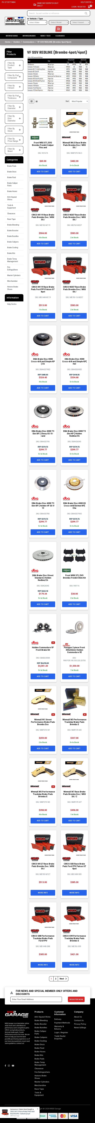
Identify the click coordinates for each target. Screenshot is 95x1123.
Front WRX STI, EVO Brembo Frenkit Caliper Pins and (43, 145)
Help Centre (11, 304)
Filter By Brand (14, 150)
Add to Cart (43, 171)
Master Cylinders (13, 275)
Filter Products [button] (11, 53)
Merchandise (12, 281)
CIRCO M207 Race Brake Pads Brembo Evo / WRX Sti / (74, 217)
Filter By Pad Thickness (14, 97)
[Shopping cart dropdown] (90, 7)
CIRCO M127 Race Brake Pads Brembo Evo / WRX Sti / (43, 866)
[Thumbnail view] (31, 101)
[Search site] (86, 13)
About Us (78, 1017)
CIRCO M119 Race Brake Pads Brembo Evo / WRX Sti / (43, 217)
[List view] (36, 101)
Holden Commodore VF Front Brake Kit (43, 648)
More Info (43, 893)
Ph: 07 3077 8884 (8, 2)
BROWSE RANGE (12, 36)
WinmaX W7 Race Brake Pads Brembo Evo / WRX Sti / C (74, 794)
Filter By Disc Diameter (14, 118)
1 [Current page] (51, 979)
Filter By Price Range (14, 140)
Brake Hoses (12, 191)
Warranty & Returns (59, 1027)
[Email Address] (36, 999)
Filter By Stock (14, 129)
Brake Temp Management (12, 260)
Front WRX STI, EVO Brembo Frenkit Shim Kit (74, 576)
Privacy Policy (80, 1024)
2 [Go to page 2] (55, 979)
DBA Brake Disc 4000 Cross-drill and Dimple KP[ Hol (74, 361)
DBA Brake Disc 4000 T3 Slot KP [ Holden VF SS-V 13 (43, 505)
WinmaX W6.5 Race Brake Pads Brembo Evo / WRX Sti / (74, 145)
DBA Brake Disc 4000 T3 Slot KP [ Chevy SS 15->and (43, 433)
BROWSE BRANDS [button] (29, 36)
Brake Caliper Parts (12, 184)
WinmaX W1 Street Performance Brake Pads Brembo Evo (43, 721)
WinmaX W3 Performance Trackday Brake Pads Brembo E (74, 721)
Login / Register (78, 7)
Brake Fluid (11, 177)
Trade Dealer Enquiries (60, 1037)
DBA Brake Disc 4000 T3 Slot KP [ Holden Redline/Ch (74, 433)
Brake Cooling (12, 248)
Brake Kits (11, 253)
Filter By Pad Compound (14, 76)
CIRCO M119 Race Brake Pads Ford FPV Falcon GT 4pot (43, 289)
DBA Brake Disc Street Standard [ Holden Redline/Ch (42, 577)
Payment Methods (62, 1023)
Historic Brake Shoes (12, 288)
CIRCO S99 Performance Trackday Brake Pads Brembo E (74, 938)
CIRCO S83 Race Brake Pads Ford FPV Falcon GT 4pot (74, 866)
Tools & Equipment (11, 206)
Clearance (60, 36)
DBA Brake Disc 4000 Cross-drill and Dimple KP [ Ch (43, 361)
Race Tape (11, 219)
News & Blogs (80, 1027)
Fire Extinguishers (12, 268)
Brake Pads (11, 166)
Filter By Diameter (14, 107)
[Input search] (55, 13)
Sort (67, 101)
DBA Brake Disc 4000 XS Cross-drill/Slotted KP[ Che (74, 505)
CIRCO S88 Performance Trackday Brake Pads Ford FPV (42, 938)
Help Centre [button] (86, 2)
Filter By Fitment (14, 86)
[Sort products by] (79, 101)
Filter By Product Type (14, 65)
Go (58, 29)
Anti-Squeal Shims (12, 198)
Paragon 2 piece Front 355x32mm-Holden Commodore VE (74, 649)
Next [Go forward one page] (63, 979)
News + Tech (45, 36)
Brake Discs (11, 172)
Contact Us (79, 1020)
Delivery (57, 1019)
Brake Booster (12, 231)
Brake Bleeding (13, 225)
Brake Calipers (13, 242)
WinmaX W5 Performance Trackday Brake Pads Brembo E (43, 794)
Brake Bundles (13, 236)
